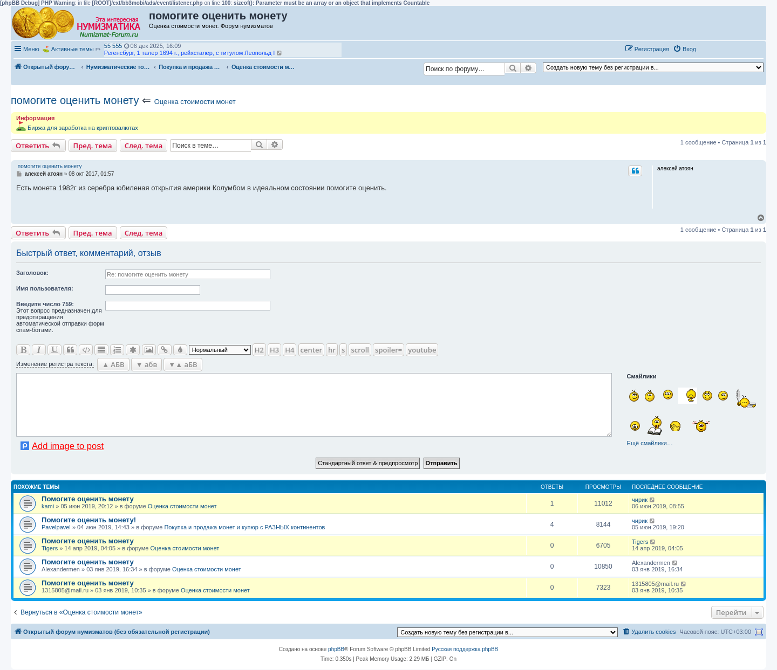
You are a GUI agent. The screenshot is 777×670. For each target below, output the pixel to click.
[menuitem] (684, 49)
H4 (289, 350)
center (311, 350)
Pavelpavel (56, 527)
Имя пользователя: (44, 288)
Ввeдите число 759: (45, 304)
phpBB (336, 649)
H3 (274, 350)
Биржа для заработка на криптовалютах (83, 128)
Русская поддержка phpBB (465, 649)
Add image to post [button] (68, 446)
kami (48, 506)
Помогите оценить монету (88, 499)
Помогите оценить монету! (89, 520)
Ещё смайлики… (650, 443)
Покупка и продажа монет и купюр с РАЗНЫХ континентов (244, 527)
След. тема (144, 145)
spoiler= (388, 350)
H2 (259, 350)
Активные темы (72, 49)
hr (332, 350)
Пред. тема (92, 145)
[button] (711, 48)
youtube (422, 350)
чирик (640, 499)
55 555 (113, 46)
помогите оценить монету (75, 100)
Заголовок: (32, 273)
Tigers (50, 548)
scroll (360, 350)
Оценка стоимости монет (195, 102)
